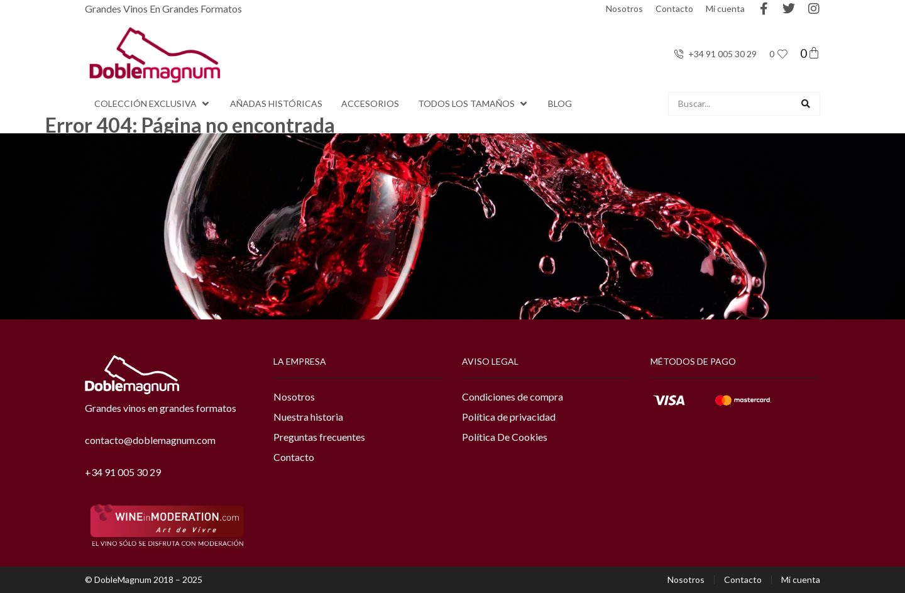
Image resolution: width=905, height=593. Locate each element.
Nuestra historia (308, 417)
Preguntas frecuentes (319, 437)
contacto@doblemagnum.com (150, 440)
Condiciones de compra (512, 396)
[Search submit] (806, 103)
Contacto (674, 8)
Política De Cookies (504, 437)
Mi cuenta (725, 8)
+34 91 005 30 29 (123, 472)
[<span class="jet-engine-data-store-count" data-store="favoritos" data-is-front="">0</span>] (782, 54)
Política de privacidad (509, 417)
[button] (153, 103)
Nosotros (624, 8)
